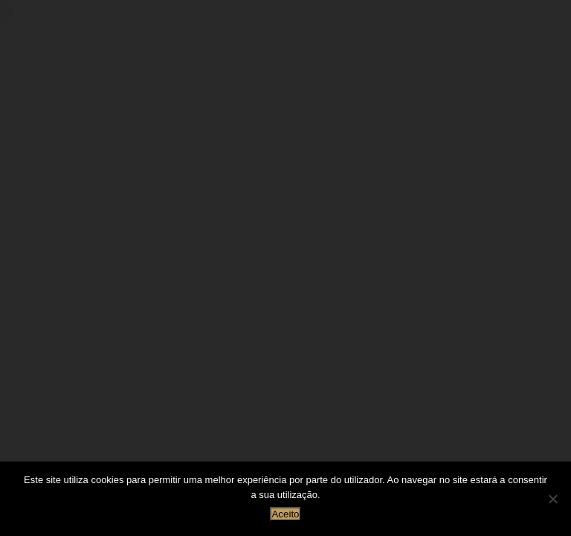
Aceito (285, 514)
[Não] (552, 498)
